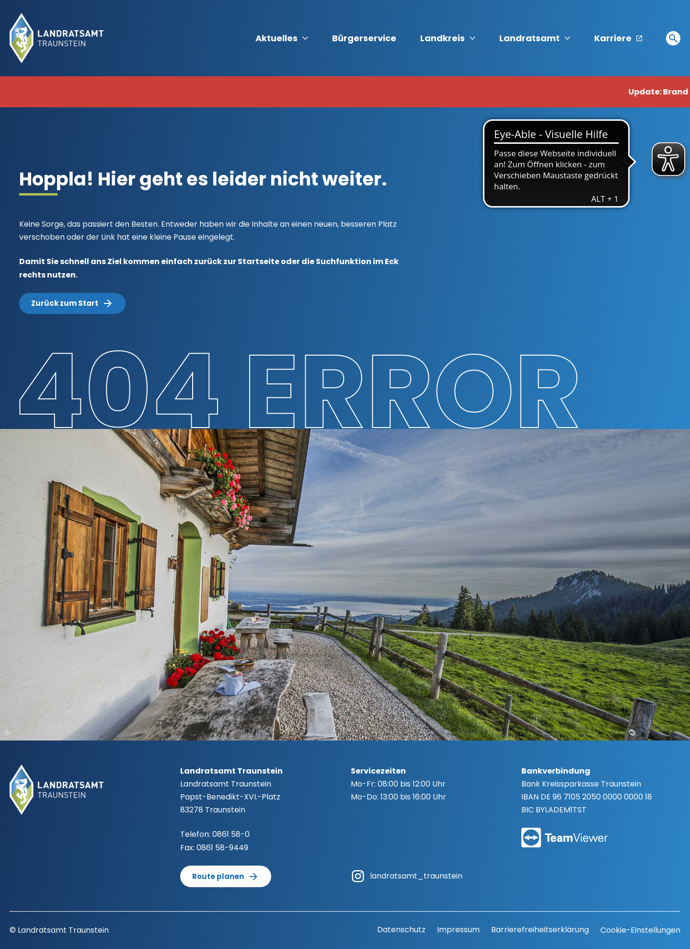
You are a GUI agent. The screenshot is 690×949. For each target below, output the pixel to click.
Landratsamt (534, 38)
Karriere (618, 38)
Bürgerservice (364, 38)
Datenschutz (401, 929)
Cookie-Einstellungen (640, 930)
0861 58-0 (231, 834)
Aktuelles (281, 38)
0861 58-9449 (222, 847)
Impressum (458, 929)
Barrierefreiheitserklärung (540, 929)
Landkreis (447, 38)
